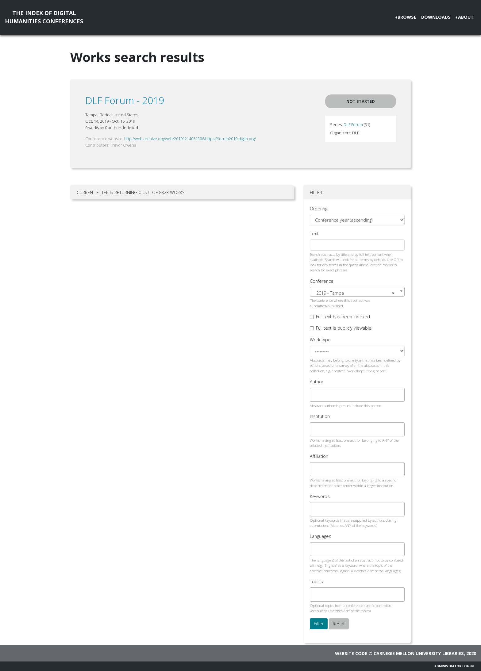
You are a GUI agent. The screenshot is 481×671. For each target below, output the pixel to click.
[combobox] (357, 292)
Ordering (318, 209)
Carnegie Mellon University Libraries (419, 653)
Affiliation (319, 456)
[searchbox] (317, 394)
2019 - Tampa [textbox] (355, 293)
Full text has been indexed (343, 317)
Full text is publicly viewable (343, 328)
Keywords (320, 496)
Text (314, 233)
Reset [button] (339, 624)
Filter (319, 624)
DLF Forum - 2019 (124, 100)
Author (316, 382)
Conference (321, 281)
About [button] (466, 17)
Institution (320, 416)
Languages (320, 536)
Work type (320, 340)
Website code (351, 653)
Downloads (436, 17)
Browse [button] (407, 17)
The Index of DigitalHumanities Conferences (44, 17)
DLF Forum (353, 124)
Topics (316, 582)
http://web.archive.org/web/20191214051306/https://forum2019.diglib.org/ (190, 138)
